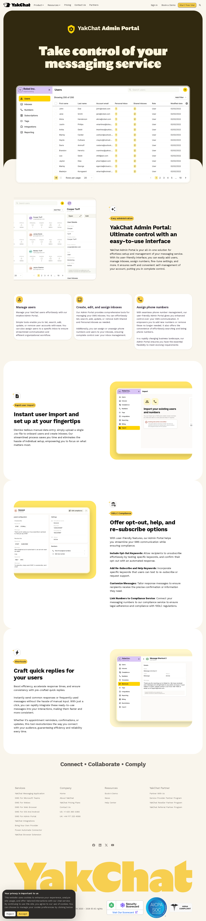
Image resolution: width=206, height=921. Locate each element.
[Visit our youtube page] (112, 845)
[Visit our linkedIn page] (100, 845)
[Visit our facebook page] (93, 845)
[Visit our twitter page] (106, 845)
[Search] (200, 5)
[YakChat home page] (16, 5)
